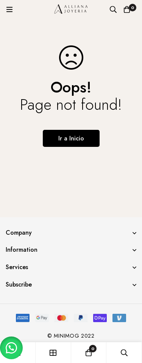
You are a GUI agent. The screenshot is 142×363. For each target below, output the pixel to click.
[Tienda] (53, 352)
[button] (11, 348)
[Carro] (127, 9)
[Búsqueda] (113, 9)
